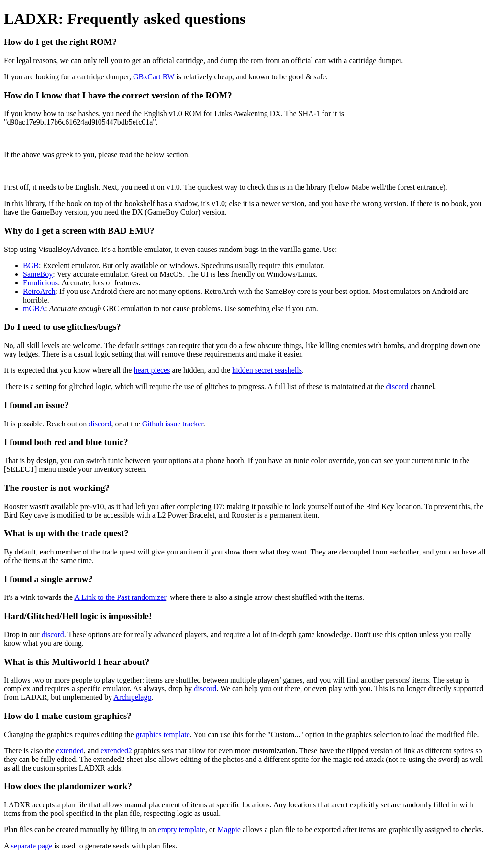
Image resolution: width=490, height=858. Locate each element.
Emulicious (40, 283)
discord (397, 386)
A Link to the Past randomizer (120, 597)
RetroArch (39, 291)
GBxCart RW (153, 77)
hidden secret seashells (267, 370)
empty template (181, 829)
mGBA (34, 308)
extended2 (116, 751)
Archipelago (132, 697)
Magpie (229, 829)
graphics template (162, 734)
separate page (32, 846)
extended (70, 751)
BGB (31, 265)
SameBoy (38, 274)
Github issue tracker (172, 424)
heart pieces (152, 370)
